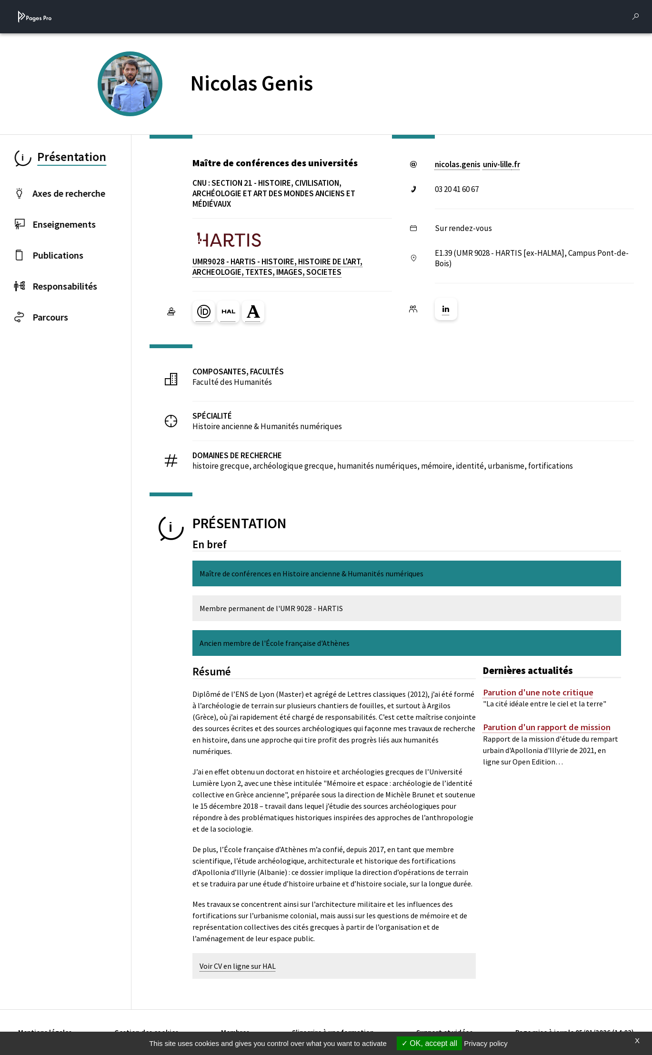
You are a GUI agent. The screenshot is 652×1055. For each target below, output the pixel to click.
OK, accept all (429, 1043)
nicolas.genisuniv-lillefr (477, 164)
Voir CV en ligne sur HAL (238, 966)
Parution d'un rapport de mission (547, 727)
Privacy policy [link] (486, 1043)
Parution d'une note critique (538, 692)
